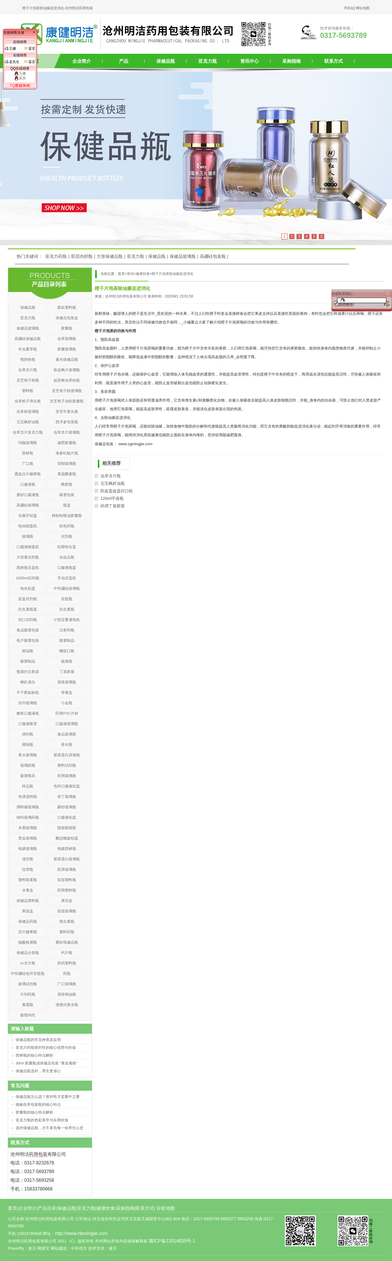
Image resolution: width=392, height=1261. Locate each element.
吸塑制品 (66, 640)
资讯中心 (249, 61)
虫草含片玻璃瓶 (67, 432)
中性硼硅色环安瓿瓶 (28, 973)
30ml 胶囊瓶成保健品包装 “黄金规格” (46, 1063)
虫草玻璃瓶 (66, 338)
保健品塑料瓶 (28, 900)
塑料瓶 (27, 391)
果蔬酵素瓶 (66, 474)
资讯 (130, 274)
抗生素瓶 (66, 609)
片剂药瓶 (27, 994)
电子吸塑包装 (28, 640)
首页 (12, 1208)
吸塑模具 (27, 776)
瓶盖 (67, 505)
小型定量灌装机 (67, 619)
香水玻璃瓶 (27, 755)
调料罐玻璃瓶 (28, 807)
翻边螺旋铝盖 (67, 838)
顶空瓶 (27, 859)
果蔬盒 (27, 911)
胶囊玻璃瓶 (66, 349)
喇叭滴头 (27, 682)
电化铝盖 (27, 588)
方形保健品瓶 (110, 256)
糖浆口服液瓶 (28, 713)
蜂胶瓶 (66, 484)
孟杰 (20, 78)
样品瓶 (27, 786)
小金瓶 (66, 703)
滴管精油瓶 (66, 994)
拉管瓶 (27, 869)
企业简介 (81, 61)
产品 (123, 61)
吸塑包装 (66, 495)
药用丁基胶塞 (112, 506)
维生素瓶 (66, 921)
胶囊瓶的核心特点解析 (34, 1112)
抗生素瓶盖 (27, 609)
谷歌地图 (165, 1208)
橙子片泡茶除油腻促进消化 (172, 274)
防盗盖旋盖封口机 (116, 491)
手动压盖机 (66, 578)
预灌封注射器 (28, 672)
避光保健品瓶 (67, 359)
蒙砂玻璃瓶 (66, 807)
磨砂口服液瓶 (28, 495)
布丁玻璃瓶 (66, 796)
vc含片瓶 (27, 963)
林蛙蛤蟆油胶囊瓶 (67, 515)
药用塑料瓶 (66, 890)
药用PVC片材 (66, 713)
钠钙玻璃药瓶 (28, 817)
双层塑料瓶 (66, 880)
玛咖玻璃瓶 (27, 443)
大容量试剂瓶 (28, 557)
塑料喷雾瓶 (27, 880)
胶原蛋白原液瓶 (67, 755)
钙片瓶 (66, 953)
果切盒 (66, 900)
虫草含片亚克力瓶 (28, 432)
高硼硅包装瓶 (213, 256)
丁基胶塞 (66, 672)
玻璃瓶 (27, 536)
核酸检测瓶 (27, 942)
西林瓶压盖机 (28, 567)
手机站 (349, 8)
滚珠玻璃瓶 (66, 682)
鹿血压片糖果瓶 (27, 474)
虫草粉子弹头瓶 (27, 401)
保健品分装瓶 (28, 953)
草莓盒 (66, 692)
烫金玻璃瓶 (27, 838)
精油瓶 (27, 651)
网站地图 (363, 8)
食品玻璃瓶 (66, 734)
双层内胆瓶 (82, 256)
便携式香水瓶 (67, 1005)
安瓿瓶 (66, 599)
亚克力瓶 (207, 61)
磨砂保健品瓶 (67, 942)
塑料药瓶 (66, 932)
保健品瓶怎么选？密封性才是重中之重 (48, 1096)
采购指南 (291, 61)
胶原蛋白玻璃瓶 (67, 859)
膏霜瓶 (27, 1005)
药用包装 (38, 1154)
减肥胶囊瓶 (66, 443)
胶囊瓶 (66, 328)
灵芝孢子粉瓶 (28, 380)
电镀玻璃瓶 (27, 848)
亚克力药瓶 (56, 256)
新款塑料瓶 (66, 307)
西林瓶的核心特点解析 (34, 1055)
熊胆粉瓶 (27, 359)
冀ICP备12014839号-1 (172, 1240)
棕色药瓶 (66, 526)
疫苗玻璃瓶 (66, 911)
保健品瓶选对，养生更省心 (38, 1071)
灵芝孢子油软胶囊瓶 (67, 401)
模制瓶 (27, 744)
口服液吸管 (27, 724)
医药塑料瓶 (66, 963)
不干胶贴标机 (28, 692)
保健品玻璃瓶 (183, 256)
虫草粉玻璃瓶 (28, 411)
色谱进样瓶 (27, 796)
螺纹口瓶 (66, 651)
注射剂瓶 (66, 630)
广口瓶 (27, 463)
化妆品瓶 (66, 557)
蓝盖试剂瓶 (27, 599)
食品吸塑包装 (28, 630)
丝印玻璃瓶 (27, 703)
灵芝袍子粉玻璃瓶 (67, 391)
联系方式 (333, 61)
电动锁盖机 (27, 526)
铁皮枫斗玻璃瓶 (67, 370)
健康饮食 (143, 274)
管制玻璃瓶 (66, 463)
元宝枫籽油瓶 (112, 483)
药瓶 (67, 973)
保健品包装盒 (67, 318)
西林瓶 (27, 453)
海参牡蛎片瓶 (67, 453)
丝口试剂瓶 (27, 619)
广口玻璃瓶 (66, 984)
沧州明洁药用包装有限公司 (126, 296)
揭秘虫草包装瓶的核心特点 (38, 1104)
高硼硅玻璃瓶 (28, 505)
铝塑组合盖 (66, 547)
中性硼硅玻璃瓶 (67, 588)
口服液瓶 (27, 484)
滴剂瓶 (27, 734)
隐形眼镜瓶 (66, 828)
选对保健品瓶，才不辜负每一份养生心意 (49, 1128)
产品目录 (47, 1208)
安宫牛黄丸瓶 (67, 411)
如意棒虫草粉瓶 (67, 380)
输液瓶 (66, 661)
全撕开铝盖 (27, 515)
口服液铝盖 (66, 817)
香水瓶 (66, 744)
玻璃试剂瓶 (27, 984)
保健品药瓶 (27, 921)
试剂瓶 (66, 536)
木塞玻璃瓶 (27, 828)
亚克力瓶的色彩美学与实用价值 (42, 1120)
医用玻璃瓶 (66, 869)
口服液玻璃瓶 (67, 724)
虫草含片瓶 (110, 476)
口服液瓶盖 (66, 567)
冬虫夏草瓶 (27, 349)
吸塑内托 (27, 1015)
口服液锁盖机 (28, 547)
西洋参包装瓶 (67, 422)
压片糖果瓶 (27, 932)
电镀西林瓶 (66, 848)
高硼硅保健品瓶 (27, 338)
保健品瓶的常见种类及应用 (38, 1040)
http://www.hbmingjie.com (81, 1233)
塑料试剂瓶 (66, 765)
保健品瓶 (165, 61)
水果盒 (27, 890)
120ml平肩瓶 (112, 498)
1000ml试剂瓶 (28, 578)
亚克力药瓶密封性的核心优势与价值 (46, 1047)
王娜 (20, 73)
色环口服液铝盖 (67, 786)
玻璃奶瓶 (27, 765)
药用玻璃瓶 (66, 776)
